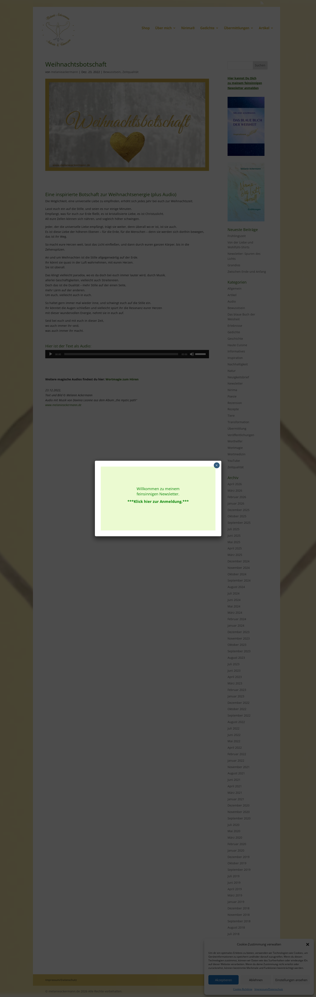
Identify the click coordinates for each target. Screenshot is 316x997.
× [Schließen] (216, 465)
